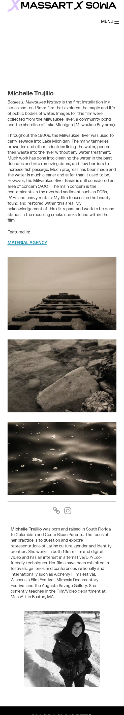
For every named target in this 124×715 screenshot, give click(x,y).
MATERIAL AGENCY (27, 243)
